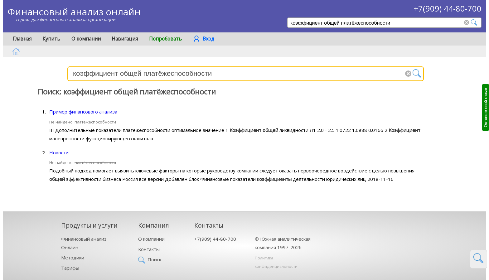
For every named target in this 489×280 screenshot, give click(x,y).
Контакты (149, 249)
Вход (208, 38)
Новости (59, 152)
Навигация (125, 38)
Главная (22, 38)
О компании (86, 38)
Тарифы (70, 268)
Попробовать (165, 38)
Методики (72, 257)
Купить (51, 38)
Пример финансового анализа (83, 112)
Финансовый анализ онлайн (74, 11)
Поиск (154, 259)
